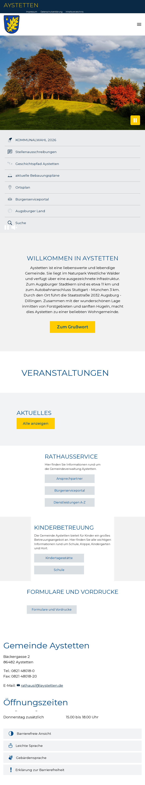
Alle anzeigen (36, 423)
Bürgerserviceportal (69, 490)
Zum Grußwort (72, 327)
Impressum (31, 12)
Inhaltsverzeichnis (74, 12)
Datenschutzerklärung (51, 12)
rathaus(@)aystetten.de (42, 685)
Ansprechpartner (69, 478)
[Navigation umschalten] (139, 24)
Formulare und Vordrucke (52, 609)
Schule (59, 570)
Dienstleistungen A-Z (70, 502)
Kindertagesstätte (59, 558)
